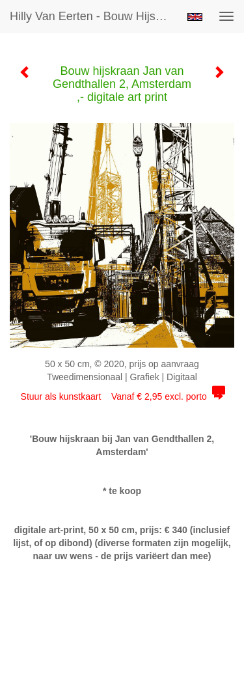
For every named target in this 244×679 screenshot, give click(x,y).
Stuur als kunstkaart (122, 396)
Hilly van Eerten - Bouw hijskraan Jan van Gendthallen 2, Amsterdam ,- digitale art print (93, 16)
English (194, 17)
